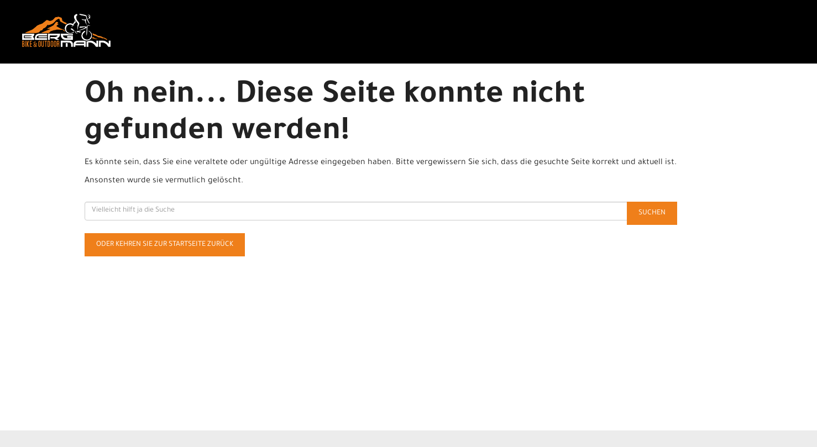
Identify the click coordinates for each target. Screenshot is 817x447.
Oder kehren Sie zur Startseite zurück (164, 245)
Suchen (652, 213)
